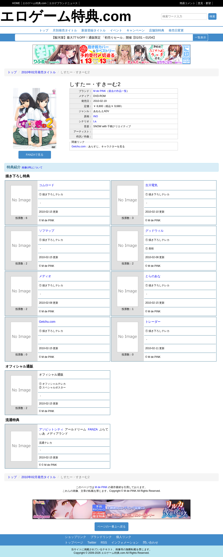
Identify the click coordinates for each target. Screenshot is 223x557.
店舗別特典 (156, 30)
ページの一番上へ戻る (111, 526)
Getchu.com (79, 146)
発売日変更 (176, 30)
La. (95, 121)
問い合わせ (150, 542)
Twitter (91, 542)
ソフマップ (46, 230)
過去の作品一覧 (117, 91)
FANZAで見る (35, 154)
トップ (43, 30)
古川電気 (151, 185)
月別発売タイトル (65, 30)
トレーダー (153, 321)
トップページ (74, 542)
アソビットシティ (51, 429)
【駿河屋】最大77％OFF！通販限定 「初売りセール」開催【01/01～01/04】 (104, 37)
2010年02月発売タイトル (38, 72)
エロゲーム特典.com (65, 16)
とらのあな (153, 276)
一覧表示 (200, 37)
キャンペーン (135, 30)
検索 (212, 16)
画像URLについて (32, 167)
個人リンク (123, 537)
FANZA (92, 429)
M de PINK (99, 91)
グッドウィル (154, 230)
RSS (104, 542)
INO (95, 116)
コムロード (46, 185)
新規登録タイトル (93, 30)
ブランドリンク (101, 537)
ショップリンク (75, 537)
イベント (116, 30)
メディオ (45, 276)
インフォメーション (125, 542)
